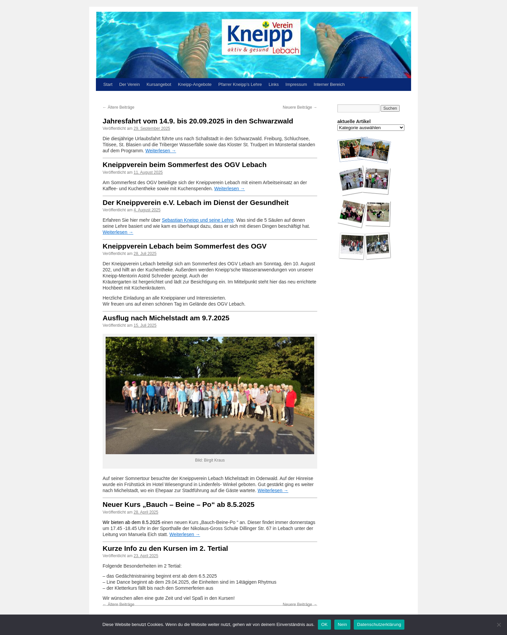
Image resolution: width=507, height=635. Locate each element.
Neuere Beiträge (300, 107)
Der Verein (129, 84)
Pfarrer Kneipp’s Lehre (240, 84)
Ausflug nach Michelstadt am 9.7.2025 (166, 318)
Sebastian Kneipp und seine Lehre (198, 220)
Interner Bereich (329, 84)
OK (324, 624)
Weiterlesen (161, 150)
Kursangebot (159, 84)
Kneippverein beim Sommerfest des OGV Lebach (185, 164)
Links (274, 84)
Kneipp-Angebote (195, 84)
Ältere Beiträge (118, 107)
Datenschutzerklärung (379, 624)
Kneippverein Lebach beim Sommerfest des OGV (185, 246)
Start (107, 84)
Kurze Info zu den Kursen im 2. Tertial (165, 548)
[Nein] (498, 624)
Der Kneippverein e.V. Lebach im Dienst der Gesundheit (196, 202)
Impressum (296, 84)
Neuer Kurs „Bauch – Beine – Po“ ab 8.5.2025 (179, 504)
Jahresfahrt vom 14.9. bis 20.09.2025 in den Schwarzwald (198, 121)
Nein (342, 624)
